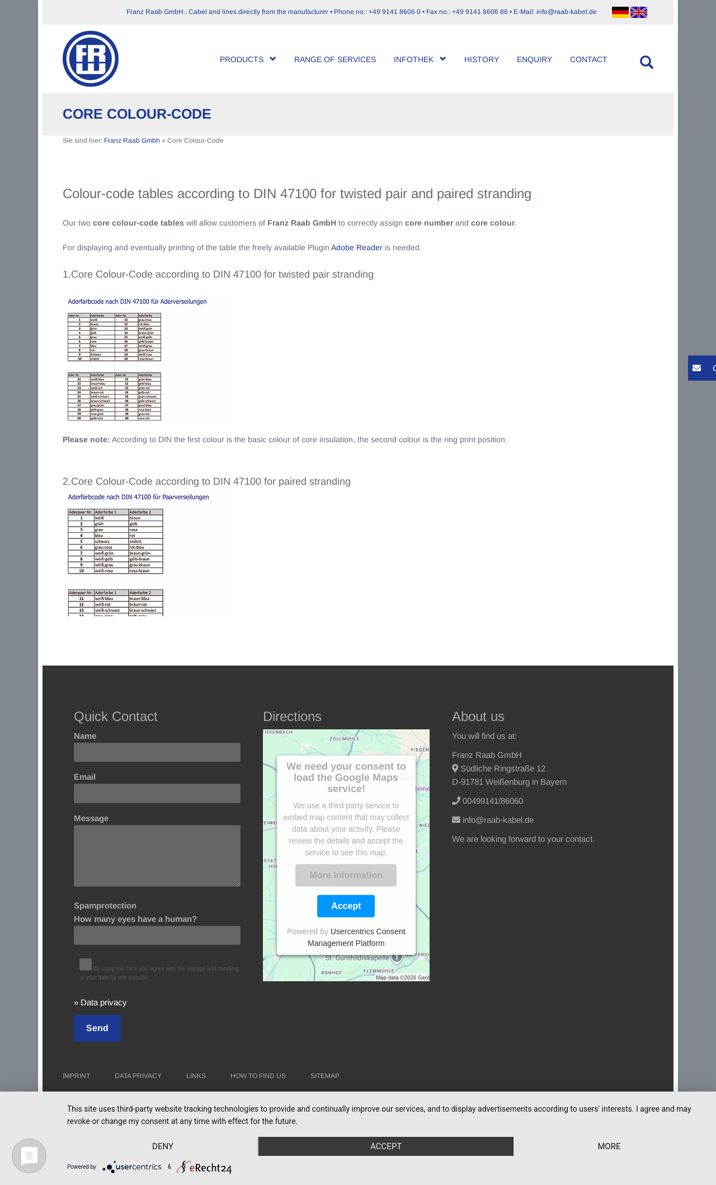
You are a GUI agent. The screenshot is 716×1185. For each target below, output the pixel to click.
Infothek (420, 59)
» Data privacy (100, 1002)
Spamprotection (157, 920)
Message (157, 850)
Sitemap (325, 1076)
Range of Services (335, 59)
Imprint (76, 1076)
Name (157, 744)
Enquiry (534, 59)
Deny (162, 1146)
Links (196, 1076)
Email (157, 785)
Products (248, 59)
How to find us (258, 1076)
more (608, 1146)
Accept (346, 906)
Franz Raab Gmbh (132, 140)
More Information (346, 875)
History (481, 59)
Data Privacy (138, 1076)
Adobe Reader (357, 247)
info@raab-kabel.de (498, 820)
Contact (588, 59)
